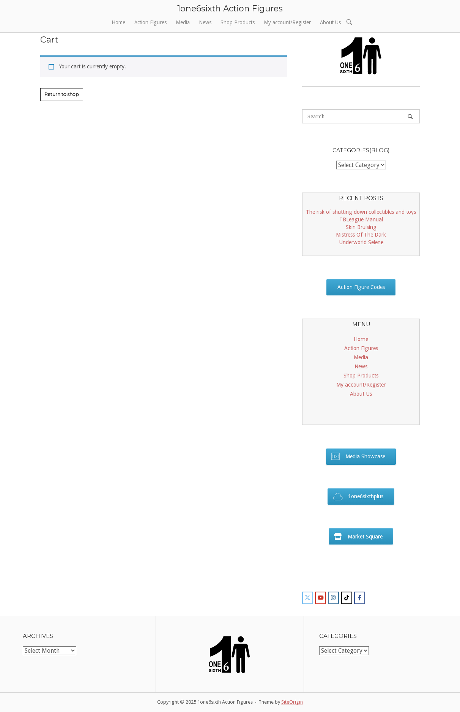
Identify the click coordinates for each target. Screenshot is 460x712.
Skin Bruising (361, 227)
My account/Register (287, 22)
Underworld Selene (361, 242)
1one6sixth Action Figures (230, 8)
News (205, 22)
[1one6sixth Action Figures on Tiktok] (346, 598)
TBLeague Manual (361, 219)
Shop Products (238, 22)
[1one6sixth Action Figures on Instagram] (333, 598)
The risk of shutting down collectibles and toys (361, 212)
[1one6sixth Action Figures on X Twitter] (307, 598)
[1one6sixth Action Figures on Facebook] (359, 598)
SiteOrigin (292, 702)
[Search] (410, 116)
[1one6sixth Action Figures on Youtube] (320, 598)
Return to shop (61, 94)
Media (183, 22)
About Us (330, 22)
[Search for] (361, 116)
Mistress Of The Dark (361, 235)
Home (118, 22)
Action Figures (150, 22)
